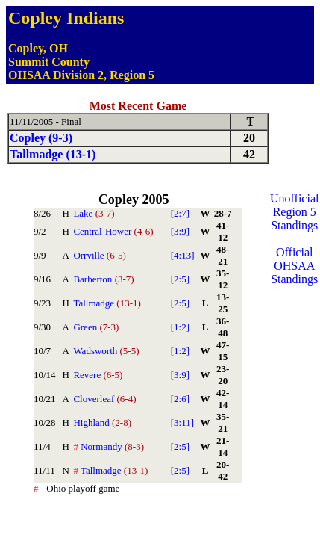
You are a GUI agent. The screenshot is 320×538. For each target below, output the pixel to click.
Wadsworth (106, 350)
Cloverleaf (104, 398)
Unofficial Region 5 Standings (294, 212)
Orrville (99, 255)
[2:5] (180, 279)
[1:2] (180, 327)
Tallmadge (106, 303)
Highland (102, 422)
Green (96, 327)
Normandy (108, 446)
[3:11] (182, 422)
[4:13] (183, 255)
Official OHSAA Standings (294, 265)
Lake (93, 213)
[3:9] (180, 231)
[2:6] (180, 398)
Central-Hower (113, 231)
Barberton (103, 279)
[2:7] (180, 213)
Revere (97, 374)
